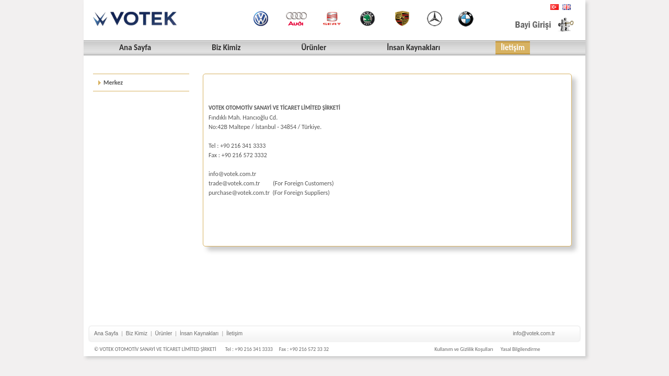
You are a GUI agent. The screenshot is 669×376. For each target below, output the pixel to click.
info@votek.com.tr (232, 174)
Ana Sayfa (106, 333)
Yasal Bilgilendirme (520, 349)
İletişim (234, 333)
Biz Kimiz (136, 333)
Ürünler (163, 333)
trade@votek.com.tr (234, 183)
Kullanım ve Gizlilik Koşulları (463, 349)
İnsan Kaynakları (199, 333)
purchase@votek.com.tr (239, 192)
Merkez (113, 82)
